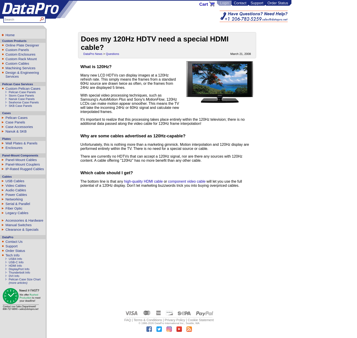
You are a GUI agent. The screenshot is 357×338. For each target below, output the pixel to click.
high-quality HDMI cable (143, 181)
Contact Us (14, 241)
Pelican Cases (16, 118)
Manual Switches (18, 225)
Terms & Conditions (148, 320)
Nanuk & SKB (16, 131)
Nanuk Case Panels (22, 99)
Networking (14, 199)
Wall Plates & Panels (21, 143)
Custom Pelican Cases (23, 88)
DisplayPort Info (19, 269)
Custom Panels (17, 50)
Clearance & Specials (21, 229)
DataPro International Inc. (169, 323)
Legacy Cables (16, 213)
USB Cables (14, 181)
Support (256, 3)
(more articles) (18, 282)
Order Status (278, 3)
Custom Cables (17, 63)
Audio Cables (15, 190)
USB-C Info (16, 262)
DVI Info (14, 276)
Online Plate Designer (22, 45)
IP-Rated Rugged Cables (24, 169)
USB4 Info (15, 259)
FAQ (127, 320)
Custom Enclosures (20, 54)
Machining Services (20, 68)
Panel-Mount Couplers (22, 164)
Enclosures (14, 148)
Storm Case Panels (21, 95)
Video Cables (15, 185)
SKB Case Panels (20, 106)
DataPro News (92, 54)
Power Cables (16, 195)
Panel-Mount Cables (21, 160)
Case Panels (15, 122)
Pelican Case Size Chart (25, 279)
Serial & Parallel (17, 204)
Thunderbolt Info (19, 272)
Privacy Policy (175, 320)
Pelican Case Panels (22, 92)
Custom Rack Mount (21, 59)
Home (10, 35)
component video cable (187, 181)
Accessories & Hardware (24, 220)
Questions (112, 54)
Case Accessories (19, 127)
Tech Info (12, 255)
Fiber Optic (13, 208)
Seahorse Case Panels (24, 102)
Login (224, 3)
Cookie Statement (201, 320)
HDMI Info (15, 265)
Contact (240, 3)
